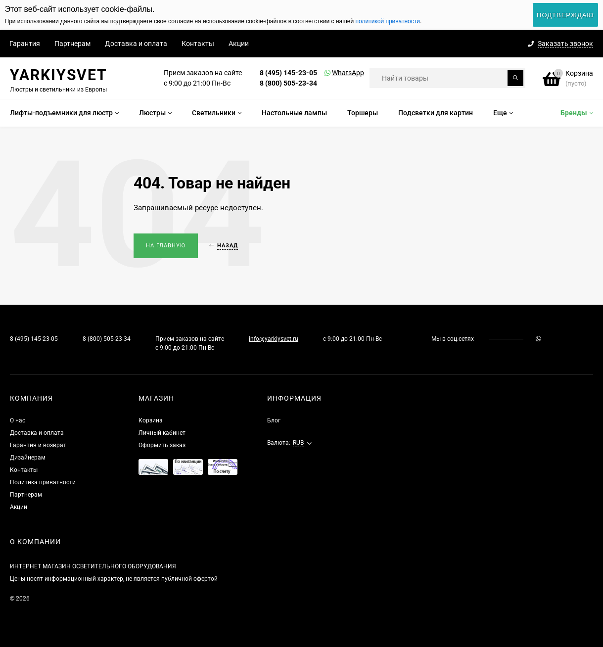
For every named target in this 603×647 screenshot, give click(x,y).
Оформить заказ (162, 445)
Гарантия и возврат (38, 445)
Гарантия (24, 43)
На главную (166, 245)
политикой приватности (388, 21)
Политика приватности (43, 482)
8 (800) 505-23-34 (288, 83)
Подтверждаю (565, 15)
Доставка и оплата (136, 43)
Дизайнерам (28, 457)
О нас (17, 420)
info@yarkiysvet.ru (273, 338)
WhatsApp (335, 73)
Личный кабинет (162, 432)
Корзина (151, 420)
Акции (239, 43)
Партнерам (72, 43)
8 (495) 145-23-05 (288, 73)
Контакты (198, 43)
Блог (273, 420)
